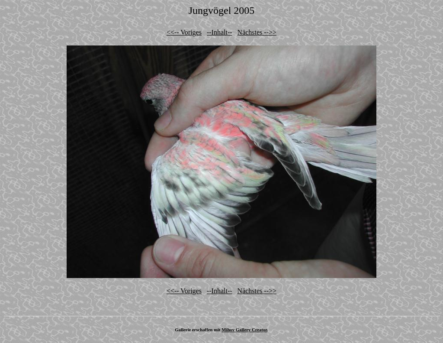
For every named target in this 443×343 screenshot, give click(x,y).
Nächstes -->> (257, 32)
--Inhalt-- (219, 32)
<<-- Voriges (184, 32)
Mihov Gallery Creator (244, 329)
